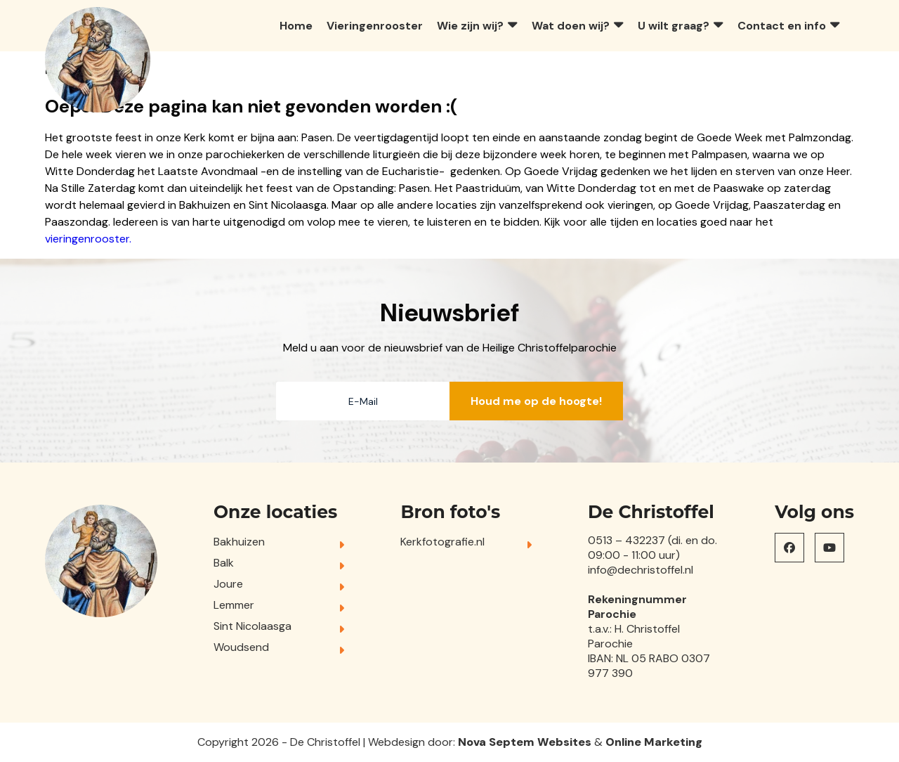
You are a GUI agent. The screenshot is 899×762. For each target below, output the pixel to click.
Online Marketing (653, 742)
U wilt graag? (673, 25)
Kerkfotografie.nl (442, 541)
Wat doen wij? (571, 25)
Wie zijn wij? (470, 25)
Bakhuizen (239, 541)
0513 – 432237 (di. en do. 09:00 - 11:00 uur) (652, 547)
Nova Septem (496, 742)
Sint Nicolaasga (252, 626)
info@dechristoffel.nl (640, 569)
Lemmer (234, 605)
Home (296, 25)
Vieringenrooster (375, 25)
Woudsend (241, 647)
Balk (224, 562)
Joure (228, 583)
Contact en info (781, 25)
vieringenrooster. (88, 238)
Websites (564, 742)
